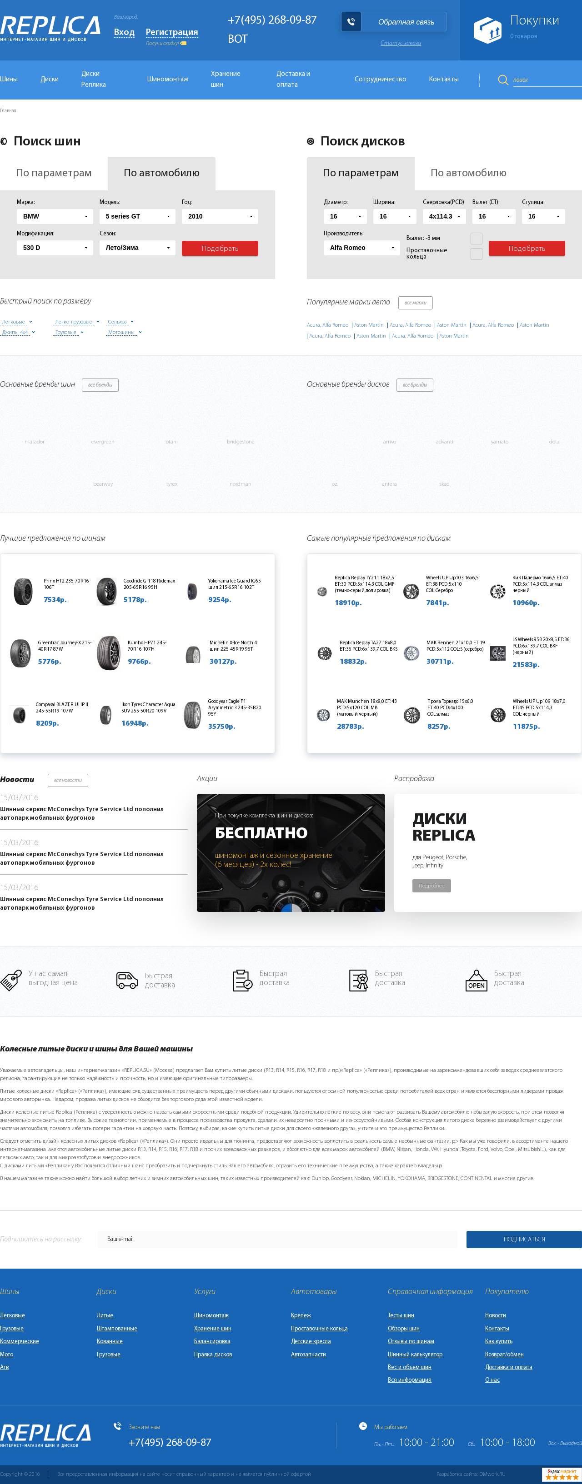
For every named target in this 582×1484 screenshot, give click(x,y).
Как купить (498, 1342)
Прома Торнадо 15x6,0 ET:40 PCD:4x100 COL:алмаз (450, 708)
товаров (523, 36)
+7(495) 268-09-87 (272, 21)
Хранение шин (226, 80)
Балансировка (212, 1342)
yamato (499, 442)
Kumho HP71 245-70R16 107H (147, 646)
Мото (6, 1355)
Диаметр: (336, 202)
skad (445, 484)
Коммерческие (19, 1342)
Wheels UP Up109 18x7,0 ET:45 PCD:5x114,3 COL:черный (539, 708)
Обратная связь (406, 22)
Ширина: (384, 202)
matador (35, 442)
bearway (103, 484)
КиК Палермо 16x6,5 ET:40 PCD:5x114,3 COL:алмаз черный (540, 584)
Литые (105, 1316)
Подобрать (220, 249)
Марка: (26, 202)
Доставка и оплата (293, 80)
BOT (238, 40)
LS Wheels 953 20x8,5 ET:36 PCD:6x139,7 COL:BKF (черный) (541, 646)
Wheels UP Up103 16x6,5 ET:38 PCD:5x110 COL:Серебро (452, 584)
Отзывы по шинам (411, 1342)
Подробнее (432, 886)
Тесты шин (401, 1316)
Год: (187, 202)
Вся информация (409, 1380)
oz (334, 484)
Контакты (444, 79)
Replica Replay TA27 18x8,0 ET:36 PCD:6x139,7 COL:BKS (368, 646)
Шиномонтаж (167, 79)
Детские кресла (311, 1342)
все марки (415, 303)
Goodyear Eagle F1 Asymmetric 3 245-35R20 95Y (234, 708)
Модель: (110, 202)
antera (389, 484)
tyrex (171, 484)
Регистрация (172, 32)
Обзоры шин (404, 1329)
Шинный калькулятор (415, 1355)
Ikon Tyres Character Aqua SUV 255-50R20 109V (148, 708)
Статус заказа (401, 43)
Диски (49, 79)
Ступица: (533, 202)
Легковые (12, 1316)
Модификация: (36, 234)
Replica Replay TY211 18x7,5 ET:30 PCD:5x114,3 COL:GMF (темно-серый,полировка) (365, 584)
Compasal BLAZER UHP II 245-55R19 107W (62, 708)
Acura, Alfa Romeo (327, 325)
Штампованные (117, 1329)
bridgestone (241, 442)
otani (172, 442)
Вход (124, 32)
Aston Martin (369, 325)
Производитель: (344, 234)
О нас (492, 1380)
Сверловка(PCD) (443, 202)
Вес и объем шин (409, 1367)
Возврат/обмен (504, 1355)
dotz (554, 442)
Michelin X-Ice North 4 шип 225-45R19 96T (233, 646)
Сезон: (108, 234)
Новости (495, 1316)
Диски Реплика (93, 80)
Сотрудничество (380, 79)
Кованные (110, 1342)
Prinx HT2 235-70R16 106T (66, 584)
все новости (68, 780)
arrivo (389, 442)
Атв (4, 1367)
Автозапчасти (308, 1355)
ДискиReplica (444, 828)
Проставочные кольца (319, 1329)
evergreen (103, 442)
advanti (444, 442)
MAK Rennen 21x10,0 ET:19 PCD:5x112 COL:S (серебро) (455, 646)
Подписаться (524, 1239)
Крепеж (301, 1316)
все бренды (100, 385)
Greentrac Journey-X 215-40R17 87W (64, 646)
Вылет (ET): (486, 202)
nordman (240, 484)
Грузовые (12, 1329)
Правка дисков (213, 1355)
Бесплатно (261, 834)
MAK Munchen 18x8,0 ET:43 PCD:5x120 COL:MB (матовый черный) (367, 708)
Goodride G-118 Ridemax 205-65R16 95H (149, 584)
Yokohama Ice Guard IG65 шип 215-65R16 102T (234, 584)
